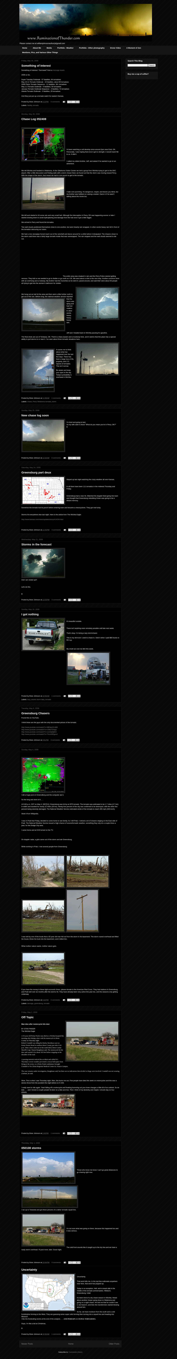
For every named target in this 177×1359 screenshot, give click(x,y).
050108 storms (31, 1148)
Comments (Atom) (75, 1352)
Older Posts (114, 1344)
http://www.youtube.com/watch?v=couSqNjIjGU (39, 732)
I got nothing (30, 614)
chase (29, 402)
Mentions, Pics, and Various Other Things (40, 52)
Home (24, 48)
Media (49, 48)
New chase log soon (35, 415)
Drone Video (115, 48)
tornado (36, 105)
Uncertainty (29, 1269)
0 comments (55, 102)
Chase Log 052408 (33, 119)
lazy (28, 699)
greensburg (38, 1003)
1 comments (56, 398)
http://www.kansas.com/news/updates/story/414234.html (42, 519)
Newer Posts (27, 1344)
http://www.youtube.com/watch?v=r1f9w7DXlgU (39, 730)
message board (58, 70)
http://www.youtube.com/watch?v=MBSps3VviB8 (39, 727)
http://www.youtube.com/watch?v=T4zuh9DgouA (39, 734)
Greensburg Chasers (35, 713)
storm (54, 402)
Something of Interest (36, 65)
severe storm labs (37, 699)
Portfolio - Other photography (92, 48)
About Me (37, 48)
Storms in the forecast (36, 544)
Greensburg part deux (36, 472)
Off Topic (27, 1017)
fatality (29, 105)
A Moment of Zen (133, 48)
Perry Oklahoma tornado (42, 402)
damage (30, 1003)
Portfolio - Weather (65, 48)
